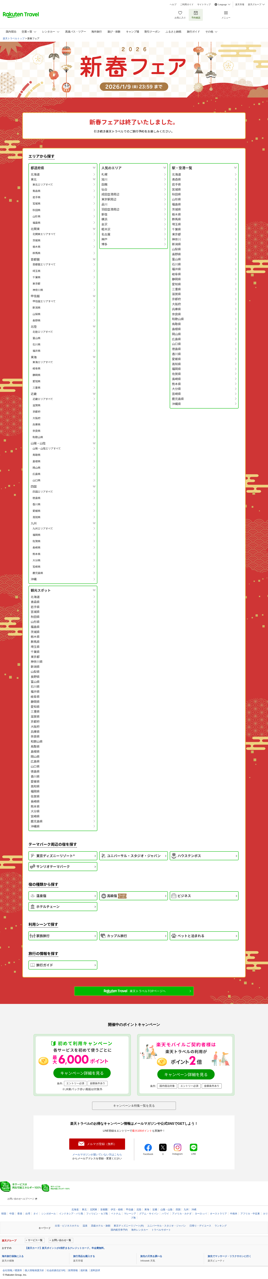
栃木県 (36, 246)
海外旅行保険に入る (13, 1256)
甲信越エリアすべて (44, 301)
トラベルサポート (161, 1229)
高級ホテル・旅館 (100, 1225)
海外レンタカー (139, 1229)
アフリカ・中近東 (250, 1213)
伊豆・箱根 (117, 1209)
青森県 (36, 191)
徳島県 (36, 498)
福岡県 (36, 535)
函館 (104, 184)
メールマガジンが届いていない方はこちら (97, 1154)
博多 (104, 244)
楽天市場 (239, 4)
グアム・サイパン (149, 1213)
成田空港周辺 (110, 194)
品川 (104, 204)
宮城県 (36, 203)
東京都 (36, 283)
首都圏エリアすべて (44, 264)
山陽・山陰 (166, 1209)
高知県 (36, 517)
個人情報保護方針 (34, 1270)
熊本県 (36, 554)
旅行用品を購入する (84, 1256)
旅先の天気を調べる (151, 1256)
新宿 (104, 214)
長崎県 (36, 547)
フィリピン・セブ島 (97, 1213)
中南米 (233, 1213)
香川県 (36, 504)
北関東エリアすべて (44, 234)
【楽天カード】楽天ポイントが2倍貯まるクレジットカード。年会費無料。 (65, 1248)
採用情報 (73, 1270)
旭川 (104, 179)
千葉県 (36, 277)
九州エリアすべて (43, 528)
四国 (178, 1209)
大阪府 (36, 418)
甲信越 (129, 1209)
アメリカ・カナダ (182, 1213)
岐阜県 (36, 368)
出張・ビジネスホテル (67, 1225)
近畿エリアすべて (43, 399)
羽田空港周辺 (110, 209)
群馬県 (36, 253)
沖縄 (34, 579)
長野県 (36, 320)
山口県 (36, 480)
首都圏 (104, 1209)
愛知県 (36, 381)
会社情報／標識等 (12, 1270)
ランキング (221, 1225)
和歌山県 (38, 437)
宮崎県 (36, 566)
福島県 (36, 222)
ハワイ (165, 1213)
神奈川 (176, 239)
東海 (146, 1209)
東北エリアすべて (43, 184)
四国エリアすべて (43, 491)
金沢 (104, 224)
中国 (11, 1213)
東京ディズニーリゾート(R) (129, 1225)
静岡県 (36, 375)
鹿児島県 (38, 573)
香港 (19, 1213)
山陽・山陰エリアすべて (47, 448)
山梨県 (36, 314)
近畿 (154, 1209)
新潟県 (36, 307)
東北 (84, 1209)
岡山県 (36, 467)
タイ (35, 1213)
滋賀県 (36, 405)
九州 (186, 1209)
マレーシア (130, 1213)
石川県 (36, 344)
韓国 (3, 1213)
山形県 (36, 216)
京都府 (36, 411)
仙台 (104, 189)
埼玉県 (36, 271)
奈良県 (36, 431)
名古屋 (105, 234)
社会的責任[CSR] (56, 1270)
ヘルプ (173, 4)
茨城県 (36, 240)
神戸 (104, 239)
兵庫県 (36, 424)
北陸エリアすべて (43, 332)
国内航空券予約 (119, 1229)
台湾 (27, 1213)
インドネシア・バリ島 (71, 1213)
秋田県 (36, 210)
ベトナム (116, 1213)
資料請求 (95, 1270)
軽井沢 (105, 229)
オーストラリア (218, 1213)
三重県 (36, 387)
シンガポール (48, 1213)
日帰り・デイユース (200, 1225)
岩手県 (36, 197)
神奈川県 (38, 290)
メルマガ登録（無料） (102, 1144)
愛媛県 (36, 511)
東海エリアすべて (43, 362)
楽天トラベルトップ (14, 38)
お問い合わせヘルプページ (20, 1199)
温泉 (85, 1225)
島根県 (36, 461)
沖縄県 (176, 404)
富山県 (36, 338)
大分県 (36, 560)
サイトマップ (204, 4)
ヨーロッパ (201, 1213)
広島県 (36, 474)
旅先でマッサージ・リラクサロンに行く (229, 1256)
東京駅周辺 (108, 199)
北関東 (93, 1209)
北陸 (138, 1209)
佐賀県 (36, 541)
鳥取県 (36, 455)
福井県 (36, 351)
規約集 (84, 1270)
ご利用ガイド (187, 4)
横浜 (104, 219)
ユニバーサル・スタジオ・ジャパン (166, 1225)
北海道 (35, 174)
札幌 (104, 174)
